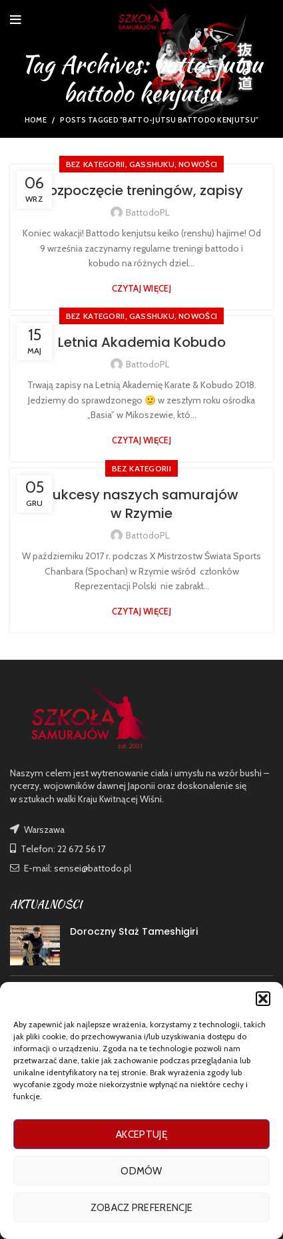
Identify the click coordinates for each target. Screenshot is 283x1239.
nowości (197, 164)
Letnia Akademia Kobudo (142, 342)
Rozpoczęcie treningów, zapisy (142, 190)
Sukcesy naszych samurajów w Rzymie (141, 504)
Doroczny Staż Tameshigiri (134, 931)
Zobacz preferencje (141, 1208)
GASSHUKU (151, 164)
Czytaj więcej (141, 288)
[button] (263, 998)
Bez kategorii (95, 164)
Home (36, 119)
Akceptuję (141, 1134)
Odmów (141, 1171)
